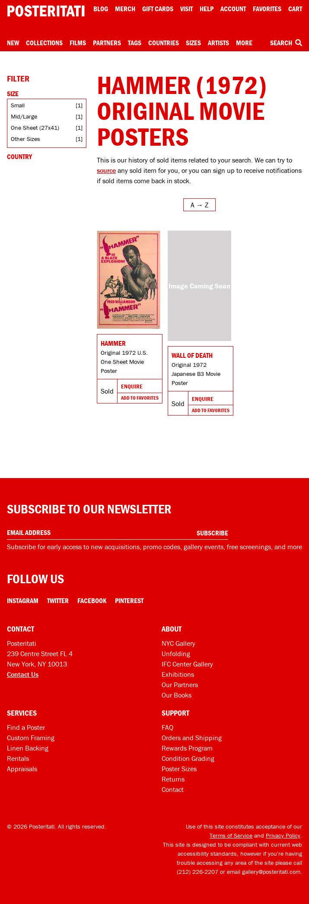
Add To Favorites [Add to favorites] (140, 397)
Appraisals (22, 768)
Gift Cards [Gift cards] (157, 8)
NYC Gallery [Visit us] (178, 643)
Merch (125, 8)
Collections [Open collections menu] (44, 42)
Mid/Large (24, 116)
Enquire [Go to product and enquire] (132, 386)
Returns (173, 779)
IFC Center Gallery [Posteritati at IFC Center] (187, 664)
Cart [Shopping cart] (295, 8)
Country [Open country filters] (19, 156)
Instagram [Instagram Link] (22, 600)
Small (18, 105)
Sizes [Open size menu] (193, 42)
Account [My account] (233, 8)
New (13, 42)
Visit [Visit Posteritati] (186, 8)
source (106, 170)
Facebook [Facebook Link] (91, 600)
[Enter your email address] (117, 533)
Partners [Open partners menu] (107, 42)
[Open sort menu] (199, 205)
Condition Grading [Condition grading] (188, 758)
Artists (218, 42)
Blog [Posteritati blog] (100, 8)
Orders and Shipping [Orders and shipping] (192, 737)
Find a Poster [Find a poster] (26, 727)
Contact (173, 789)
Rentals (18, 758)
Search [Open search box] (286, 42)
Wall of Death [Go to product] (192, 355)
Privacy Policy (283, 835)
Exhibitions (178, 674)
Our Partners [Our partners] (180, 684)
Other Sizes (25, 139)
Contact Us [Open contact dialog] (22, 674)
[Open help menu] (206, 8)
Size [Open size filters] (13, 93)
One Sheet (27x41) (35, 127)
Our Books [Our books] (176, 695)
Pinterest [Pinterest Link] (129, 600)
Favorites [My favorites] (267, 8)
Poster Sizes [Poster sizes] (179, 768)
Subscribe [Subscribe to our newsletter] (212, 533)
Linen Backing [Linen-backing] (27, 748)
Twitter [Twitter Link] (58, 600)
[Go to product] (128, 280)
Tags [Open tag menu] (134, 42)
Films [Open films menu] (78, 42)
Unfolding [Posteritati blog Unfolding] (176, 653)
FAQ (167, 727)
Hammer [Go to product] (113, 343)
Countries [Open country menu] (163, 42)
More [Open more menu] (244, 42)
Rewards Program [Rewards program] (187, 748)
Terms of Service (231, 835)
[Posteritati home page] (46, 11)
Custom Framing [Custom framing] (30, 737)
